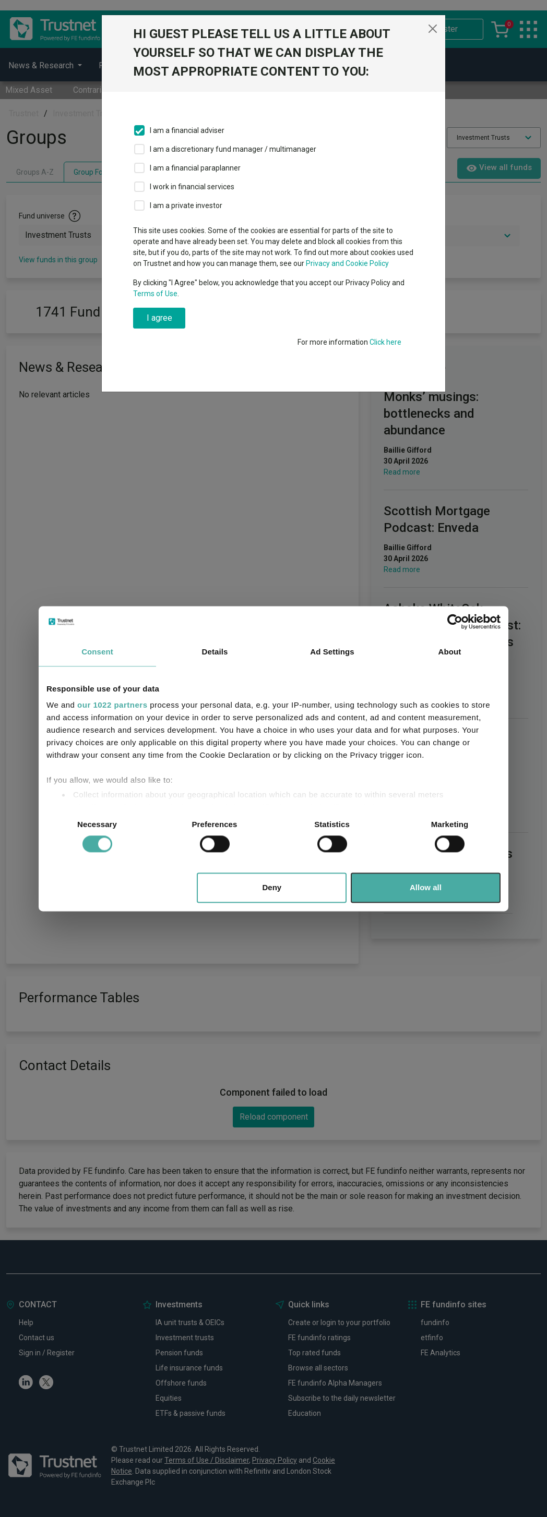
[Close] (432, 28)
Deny (272, 887)
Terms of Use (155, 293)
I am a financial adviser (187, 130)
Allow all (426, 887)
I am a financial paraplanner (195, 168)
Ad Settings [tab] (332, 651)
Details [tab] (215, 651)
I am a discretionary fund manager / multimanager (233, 149)
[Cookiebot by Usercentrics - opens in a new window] (455, 621)
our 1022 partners (112, 704)
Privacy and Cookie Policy (347, 263)
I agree (159, 318)
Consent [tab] (97, 651)
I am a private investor (186, 205)
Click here (385, 342)
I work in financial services (192, 186)
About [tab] (449, 651)
